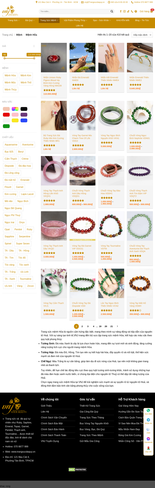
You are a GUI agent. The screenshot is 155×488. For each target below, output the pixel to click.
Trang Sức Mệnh (49, 20)
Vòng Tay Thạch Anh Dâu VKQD (53, 247)
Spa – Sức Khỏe (102, 20)
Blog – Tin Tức (142, 20)
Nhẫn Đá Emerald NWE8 (80, 78)
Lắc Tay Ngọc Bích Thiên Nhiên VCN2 (110, 304)
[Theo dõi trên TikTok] (128, 11)
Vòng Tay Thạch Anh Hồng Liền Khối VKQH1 (53, 193)
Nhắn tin (148, 421)
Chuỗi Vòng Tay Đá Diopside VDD (81, 304)
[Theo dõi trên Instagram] (124, 11)
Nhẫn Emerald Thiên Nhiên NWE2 (139, 78)
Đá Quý (29, 20)
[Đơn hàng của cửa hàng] (142, 35)
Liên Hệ (79, 25)
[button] (146, 11)
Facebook (148, 440)
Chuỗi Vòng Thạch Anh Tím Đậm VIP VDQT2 (138, 193)
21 (111, 326)
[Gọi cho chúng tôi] (132, 11)
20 (106, 326)
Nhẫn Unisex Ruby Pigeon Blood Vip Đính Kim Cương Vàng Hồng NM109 (52, 81)
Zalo (148, 431)
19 (100, 326)
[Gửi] (111, 11)
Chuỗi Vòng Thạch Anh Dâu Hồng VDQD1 (81, 193)
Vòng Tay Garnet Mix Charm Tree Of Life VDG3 (82, 138)
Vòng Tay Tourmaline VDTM (111, 247)
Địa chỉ (148, 449)
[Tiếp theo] (117, 326)
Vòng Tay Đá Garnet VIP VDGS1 (81, 247)
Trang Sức (14, 20)
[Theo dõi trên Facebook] (121, 11)
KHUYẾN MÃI (122, 20)
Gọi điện (148, 412)
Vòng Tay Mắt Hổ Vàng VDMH (138, 304)
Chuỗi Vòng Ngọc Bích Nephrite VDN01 (140, 136)
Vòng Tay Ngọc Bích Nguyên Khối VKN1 (110, 136)
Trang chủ (7, 35)
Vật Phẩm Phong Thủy (75, 20)
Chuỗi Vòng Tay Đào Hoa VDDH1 (110, 192)
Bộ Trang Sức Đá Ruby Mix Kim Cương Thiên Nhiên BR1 (53, 138)
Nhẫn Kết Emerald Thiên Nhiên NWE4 (110, 78)
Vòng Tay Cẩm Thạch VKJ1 (53, 304)
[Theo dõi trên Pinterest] (136, 11)
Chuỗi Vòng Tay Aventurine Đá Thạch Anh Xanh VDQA (139, 248)
